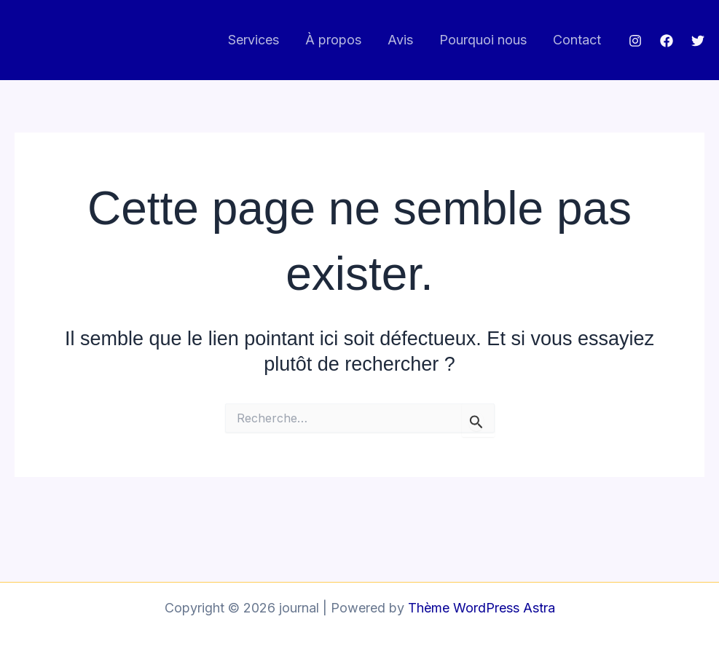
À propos (333, 39)
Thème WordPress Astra (481, 607)
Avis (400, 39)
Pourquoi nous (483, 39)
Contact (577, 39)
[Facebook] (666, 40)
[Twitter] (697, 40)
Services (253, 39)
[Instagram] (635, 40)
